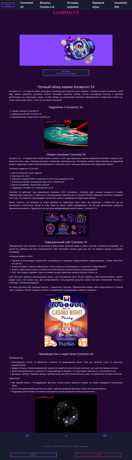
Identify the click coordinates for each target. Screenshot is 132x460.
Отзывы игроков (73, 4)
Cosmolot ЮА (120, 4)
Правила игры (98, 4)
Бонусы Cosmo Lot (47, 4)
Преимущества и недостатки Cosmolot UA (31, 117)
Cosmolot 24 (26, 4)
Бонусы (33, 455)
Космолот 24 (34, 246)
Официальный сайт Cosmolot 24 (26, 114)
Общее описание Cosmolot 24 (25, 111)
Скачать (98, 455)
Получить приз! (8, 5)
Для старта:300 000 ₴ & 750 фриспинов (66, 73)
